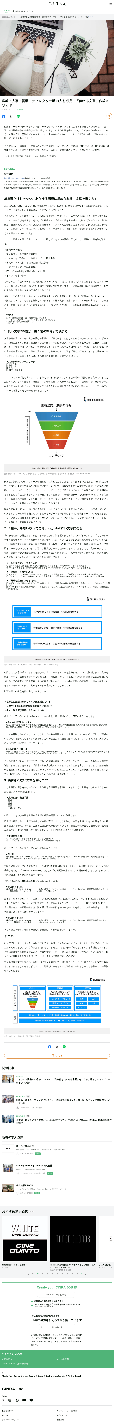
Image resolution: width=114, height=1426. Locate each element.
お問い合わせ (62, 1410)
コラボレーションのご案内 (67, 1406)
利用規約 (60, 1415)
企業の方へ (7, 1354)
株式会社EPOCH (24, 1180)
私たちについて (8, 1406)
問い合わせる (52, 1322)
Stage (40, 1371)
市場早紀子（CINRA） (48, 151)
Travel (78, 1371)
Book (48, 1371)
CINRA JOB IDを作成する (53, 1290)
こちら (90, 12)
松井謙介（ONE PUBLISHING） (20, 151)
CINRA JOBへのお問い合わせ (15, 1359)
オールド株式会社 (25, 1141)
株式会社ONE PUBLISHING (14, 173)
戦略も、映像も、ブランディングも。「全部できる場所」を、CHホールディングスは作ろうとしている (63, 1096)
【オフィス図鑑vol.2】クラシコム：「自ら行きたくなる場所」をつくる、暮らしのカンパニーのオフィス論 (63, 1076)
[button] (28, 1269)
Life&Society (59, 1371)
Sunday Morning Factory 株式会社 (34, 1161)
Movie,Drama (29, 1371)
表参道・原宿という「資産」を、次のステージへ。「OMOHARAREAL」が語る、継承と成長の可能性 (64, 1116)
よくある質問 (63, 1354)
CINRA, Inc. (13, 1384)
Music (5, 1371)
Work (70, 1371)
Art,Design (15, 1371)
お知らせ (5, 1410)
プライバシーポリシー (10, 1415)
